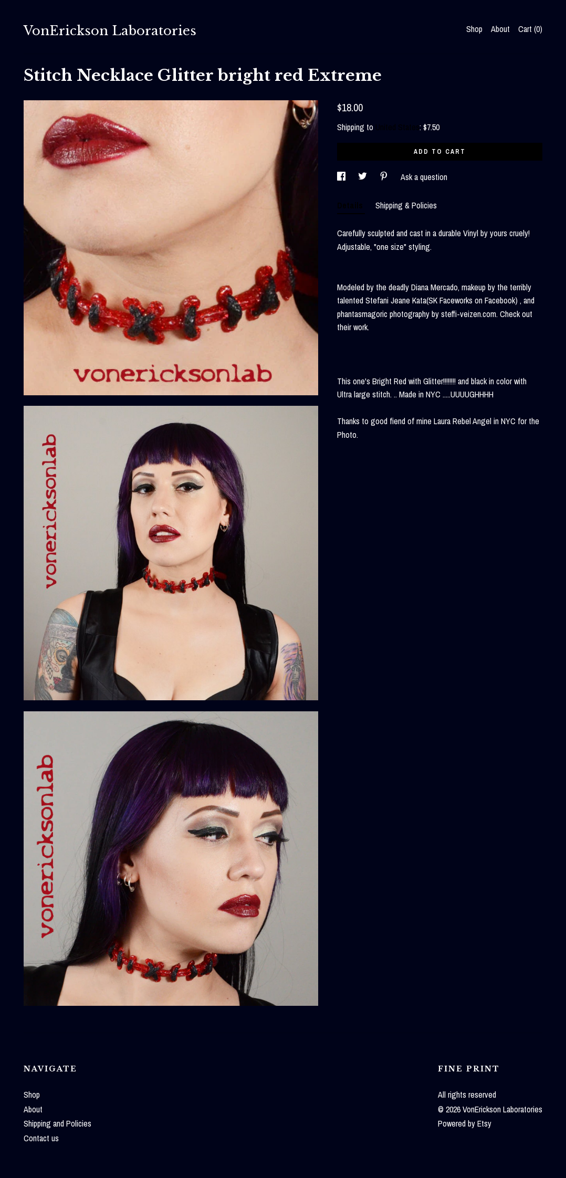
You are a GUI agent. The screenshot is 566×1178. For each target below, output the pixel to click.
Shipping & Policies (406, 205)
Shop (474, 29)
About (500, 29)
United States (397, 127)
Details (351, 205)
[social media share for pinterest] (385, 177)
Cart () (530, 29)
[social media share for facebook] (342, 177)
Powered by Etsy (464, 1123)
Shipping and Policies (57, 1123)
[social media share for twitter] (363, 177)
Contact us (41, 1138)
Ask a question (424, 177)
